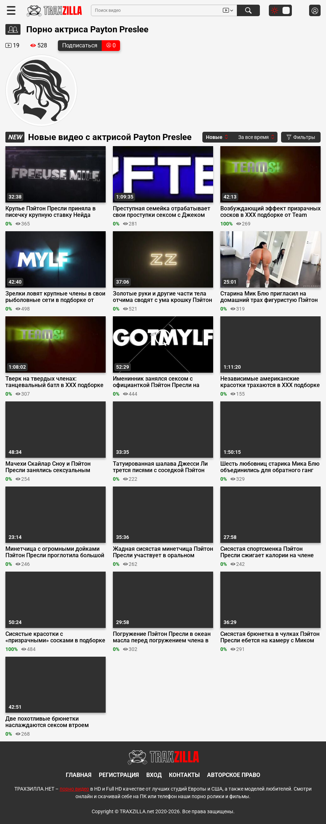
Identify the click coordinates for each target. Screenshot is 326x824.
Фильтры (300, 137)
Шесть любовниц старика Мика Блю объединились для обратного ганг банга (270, 467)
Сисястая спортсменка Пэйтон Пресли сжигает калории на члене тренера (267, 552)
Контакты (184, 775)
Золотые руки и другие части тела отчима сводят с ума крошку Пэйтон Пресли (162, 296)
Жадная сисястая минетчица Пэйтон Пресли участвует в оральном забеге (163, 552)
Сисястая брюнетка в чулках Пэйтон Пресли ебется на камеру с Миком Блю (270, 637)
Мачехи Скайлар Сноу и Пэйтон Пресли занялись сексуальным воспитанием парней (48, 467)
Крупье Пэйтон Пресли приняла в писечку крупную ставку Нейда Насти (50, 211)
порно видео (74, 789)
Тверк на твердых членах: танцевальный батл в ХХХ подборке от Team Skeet (54, 382)
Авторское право (233, 775)
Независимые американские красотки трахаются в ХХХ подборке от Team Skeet (270, 382)
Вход (154, 775)
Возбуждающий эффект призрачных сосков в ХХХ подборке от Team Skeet (270, 211)
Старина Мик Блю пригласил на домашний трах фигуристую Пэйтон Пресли (269, 296)
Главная (79, 775)
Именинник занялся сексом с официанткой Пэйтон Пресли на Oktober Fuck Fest (156, 382)
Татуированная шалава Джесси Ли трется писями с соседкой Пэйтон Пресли (160, 467)
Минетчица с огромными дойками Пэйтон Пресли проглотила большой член (54, 552)
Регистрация (119, 775)
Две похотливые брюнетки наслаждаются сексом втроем (47, 722)
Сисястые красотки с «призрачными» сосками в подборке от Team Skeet (55, 637)
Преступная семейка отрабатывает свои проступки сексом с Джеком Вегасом (161, 211)
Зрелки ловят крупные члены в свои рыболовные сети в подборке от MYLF (55, 296)
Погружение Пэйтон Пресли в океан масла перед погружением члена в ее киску (162, 637)
